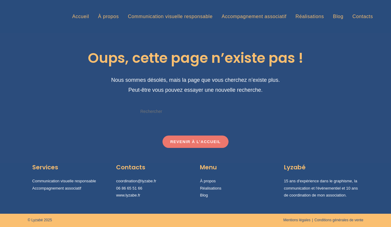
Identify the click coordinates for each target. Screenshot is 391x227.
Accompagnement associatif (56, 188)
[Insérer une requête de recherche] (195, 111)
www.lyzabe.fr (128, 195)
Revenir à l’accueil (195, 141)
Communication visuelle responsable (64, 181)
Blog (204, 195)
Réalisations (210, 188)
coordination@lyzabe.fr (136, 181)
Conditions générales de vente (338, 220)
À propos (208, 181)
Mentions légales (297, 220)
